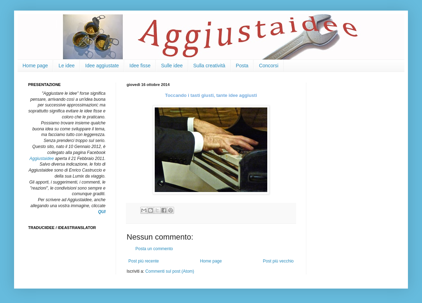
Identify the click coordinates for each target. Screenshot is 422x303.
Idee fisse (140, 65)
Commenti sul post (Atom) (169, 271)
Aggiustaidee (42, 158)
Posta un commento (154, 248)
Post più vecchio (278, 261)
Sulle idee (172, 65)
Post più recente (143, 261)
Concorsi (268, 65)
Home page (35, 65)
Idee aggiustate (102, 65)
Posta (242, 65)
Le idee (66, 65)
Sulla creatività (209, 65)
